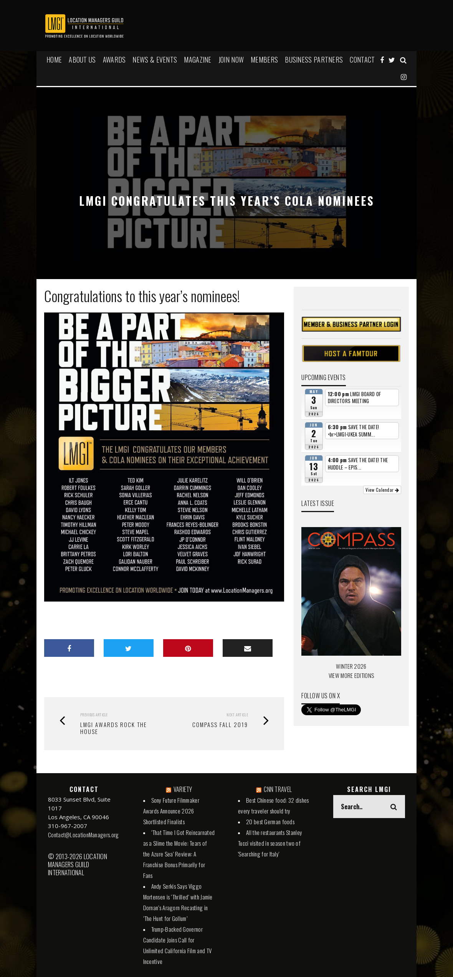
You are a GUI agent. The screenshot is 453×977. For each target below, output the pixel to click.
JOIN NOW (231, 59)
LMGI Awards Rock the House (113, 728)
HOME (54, 59)
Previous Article (94, 714)
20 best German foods (270, 821)
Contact (362, 59)
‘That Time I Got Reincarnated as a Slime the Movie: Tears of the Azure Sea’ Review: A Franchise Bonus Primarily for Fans (179, 853)
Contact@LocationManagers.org (83, 834)
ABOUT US (82, 59)
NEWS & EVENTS (154, 59)
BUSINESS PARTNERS (314, 59)
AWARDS (114, 59)
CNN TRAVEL (278, 789)
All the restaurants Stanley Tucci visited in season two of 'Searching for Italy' (270, 843)
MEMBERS (264, 59)
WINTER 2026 (351, 666)
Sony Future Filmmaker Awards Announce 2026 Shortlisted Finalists (171, 811)
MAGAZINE (197, 59)
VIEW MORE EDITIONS (351, 675)
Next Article (237, 714)
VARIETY (183, 789)
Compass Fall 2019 (220, 724)
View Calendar (382, 489)
